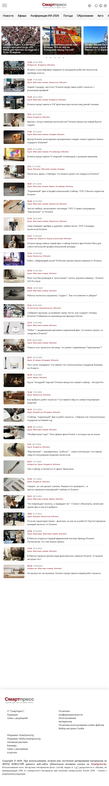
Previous (3, 45)
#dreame (51, 87)
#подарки (46, 382)
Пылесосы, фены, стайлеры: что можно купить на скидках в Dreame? (63, 196)
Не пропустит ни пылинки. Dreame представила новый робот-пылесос (64, 595)
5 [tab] (64, 62)
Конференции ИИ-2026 (45, 15)
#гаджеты (42, 87)
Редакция (12, 714)
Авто (100, 15)
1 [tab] (47, 62)
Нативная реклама (17, 742)
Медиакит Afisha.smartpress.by (24, 738)
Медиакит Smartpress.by (20, 735)
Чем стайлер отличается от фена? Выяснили (50, 491)
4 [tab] (60, 62)
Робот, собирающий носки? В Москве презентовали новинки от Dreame (64, 283)
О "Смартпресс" (15, 711)
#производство (46, 330)
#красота (42, 261)
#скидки (52, 157)
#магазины (37, 556)
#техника (37, 382)
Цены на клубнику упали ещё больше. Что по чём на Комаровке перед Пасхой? (60, 52)
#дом (29, 105)
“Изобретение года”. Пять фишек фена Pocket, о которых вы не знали (63, 456)
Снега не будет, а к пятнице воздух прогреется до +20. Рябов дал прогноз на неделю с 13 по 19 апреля (21, 53)
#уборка (36, 539)
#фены (52, 209)
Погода (68, 15)
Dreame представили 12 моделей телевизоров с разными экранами (62, 178)
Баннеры (12, 745)
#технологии (32, 330)
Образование (85, 15)
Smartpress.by (98, 764)
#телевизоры (54, 174)
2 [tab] (51, 62)
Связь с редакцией (17, 718)
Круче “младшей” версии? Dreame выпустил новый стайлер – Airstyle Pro (65, 404)
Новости (8, 15)
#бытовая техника (40, 105)
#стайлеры (60, 209)
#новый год (38, 434)
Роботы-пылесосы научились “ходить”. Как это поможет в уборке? (62, 317)
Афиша (22, 15)
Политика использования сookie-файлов (81, 724)
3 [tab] (55, 62)
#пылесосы (53, 105)
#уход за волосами (55, 261)
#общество (32, 87)
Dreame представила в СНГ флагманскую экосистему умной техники (63, 126)
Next (105, 45)
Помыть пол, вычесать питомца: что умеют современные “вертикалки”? (64, 369)
